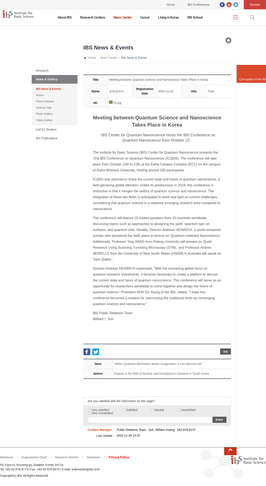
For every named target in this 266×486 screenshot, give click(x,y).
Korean (255, 5)
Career (145, 17)
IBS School (194, 17)
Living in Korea (168, 17)
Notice (40, 95)
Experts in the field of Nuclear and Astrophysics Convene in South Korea (161, 373)
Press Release (45, 101)
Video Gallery (44, 120)
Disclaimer (93, 457)
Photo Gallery (44, 113)
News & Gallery (46, 79)
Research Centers (92, 17)
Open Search (252, 17)
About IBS (65, 17)
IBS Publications (46, 138)
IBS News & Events (48, 88)
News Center (123, 17)
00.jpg (117, 102)
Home (92, 57)
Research (42, 70)
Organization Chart (34, 457)
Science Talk (44, 107)
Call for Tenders (46, 129)
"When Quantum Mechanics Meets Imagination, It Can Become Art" (158, 364)
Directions (6, 457)
